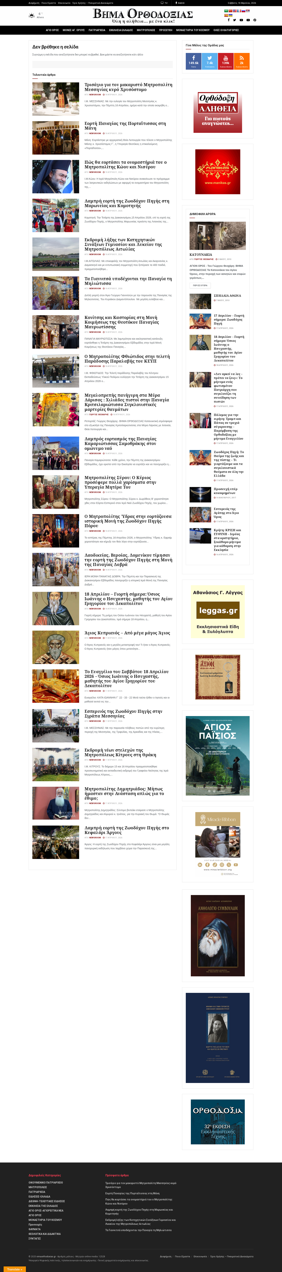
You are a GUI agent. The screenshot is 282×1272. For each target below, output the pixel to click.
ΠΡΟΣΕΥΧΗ (165, 30)
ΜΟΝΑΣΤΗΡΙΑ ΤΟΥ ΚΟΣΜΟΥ (193, 30)
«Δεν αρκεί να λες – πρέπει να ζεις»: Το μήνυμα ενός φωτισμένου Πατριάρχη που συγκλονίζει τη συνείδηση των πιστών (228, 388)
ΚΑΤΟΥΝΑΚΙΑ (201, 254)
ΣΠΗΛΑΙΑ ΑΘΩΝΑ (227, 295)
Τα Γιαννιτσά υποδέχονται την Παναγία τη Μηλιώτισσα (128, 281)
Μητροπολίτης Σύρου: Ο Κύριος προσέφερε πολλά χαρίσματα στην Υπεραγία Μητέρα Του (120, 482)
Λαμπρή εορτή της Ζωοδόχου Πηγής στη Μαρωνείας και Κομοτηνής (127, 203)
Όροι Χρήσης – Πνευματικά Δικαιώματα (92, 3)
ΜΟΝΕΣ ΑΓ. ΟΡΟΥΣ (74, 30)
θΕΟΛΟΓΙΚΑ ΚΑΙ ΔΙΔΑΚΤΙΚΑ (45, 1234)
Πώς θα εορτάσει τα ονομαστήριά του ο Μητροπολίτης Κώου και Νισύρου (126, 164)
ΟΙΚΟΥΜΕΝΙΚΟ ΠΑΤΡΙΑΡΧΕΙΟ (46, 1182)
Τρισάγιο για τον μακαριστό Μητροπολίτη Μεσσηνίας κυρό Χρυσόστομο (128, 87)
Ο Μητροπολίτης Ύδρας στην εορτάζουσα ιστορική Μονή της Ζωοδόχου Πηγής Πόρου (128, 520)
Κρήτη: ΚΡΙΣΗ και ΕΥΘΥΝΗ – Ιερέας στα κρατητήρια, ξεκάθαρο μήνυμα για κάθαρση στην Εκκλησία (227, 540)
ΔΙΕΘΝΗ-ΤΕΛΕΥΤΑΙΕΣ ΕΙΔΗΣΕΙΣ (47, 1201)
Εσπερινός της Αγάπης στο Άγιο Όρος (226, 513)
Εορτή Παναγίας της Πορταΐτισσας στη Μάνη (125, 125)
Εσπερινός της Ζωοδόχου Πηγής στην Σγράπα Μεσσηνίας (123, 713)
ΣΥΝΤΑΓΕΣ (35, 1238)
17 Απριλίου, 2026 (112, 638)
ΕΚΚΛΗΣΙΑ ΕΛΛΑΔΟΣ (121, 30)
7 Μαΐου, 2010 (221, 300)
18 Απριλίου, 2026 (112, 95)
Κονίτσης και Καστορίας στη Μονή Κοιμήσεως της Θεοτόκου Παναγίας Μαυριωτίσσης (122, 322)
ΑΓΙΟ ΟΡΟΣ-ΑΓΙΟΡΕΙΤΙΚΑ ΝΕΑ (46, 1210)
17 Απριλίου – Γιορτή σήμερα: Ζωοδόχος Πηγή (229, 319)
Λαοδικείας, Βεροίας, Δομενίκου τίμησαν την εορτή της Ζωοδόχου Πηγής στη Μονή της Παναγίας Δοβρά (128, 559)
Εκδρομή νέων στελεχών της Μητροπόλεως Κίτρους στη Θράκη (120, 752)
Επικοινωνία (64, 3)
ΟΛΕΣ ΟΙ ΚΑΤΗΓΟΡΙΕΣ (226, 30)
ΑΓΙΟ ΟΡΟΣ (52, 30)
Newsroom (95, 95)
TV (164, 3)
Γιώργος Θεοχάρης (99, 414)
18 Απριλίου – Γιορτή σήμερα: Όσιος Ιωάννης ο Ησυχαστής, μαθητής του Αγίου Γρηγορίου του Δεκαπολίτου (129, 598)
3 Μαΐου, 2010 (223, 259)
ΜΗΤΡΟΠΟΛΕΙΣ (146, 30)
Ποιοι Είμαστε (49, 3)
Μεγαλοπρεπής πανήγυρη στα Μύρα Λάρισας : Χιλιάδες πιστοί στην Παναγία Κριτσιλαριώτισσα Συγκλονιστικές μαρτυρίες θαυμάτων (127, 402)
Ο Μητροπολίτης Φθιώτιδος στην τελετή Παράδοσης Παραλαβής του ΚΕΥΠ (127, 358)
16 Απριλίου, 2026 (223, 554)
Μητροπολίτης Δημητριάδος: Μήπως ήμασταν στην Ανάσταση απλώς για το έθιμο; (124, 793)
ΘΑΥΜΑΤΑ (34, 1229)
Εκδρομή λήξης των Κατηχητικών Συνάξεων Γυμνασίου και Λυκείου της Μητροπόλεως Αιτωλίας (123, 244)
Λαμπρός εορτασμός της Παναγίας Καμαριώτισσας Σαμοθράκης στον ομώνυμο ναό (120, 443)
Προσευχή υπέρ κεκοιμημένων (225, 491)
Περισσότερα (200, 285)
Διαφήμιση (34, 3)
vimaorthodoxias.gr (46, 1256)
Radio (180, 3)
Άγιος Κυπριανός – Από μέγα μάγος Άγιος (127, 633)
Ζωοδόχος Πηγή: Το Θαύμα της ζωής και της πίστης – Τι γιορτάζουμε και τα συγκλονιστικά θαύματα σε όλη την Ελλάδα (229, 464)
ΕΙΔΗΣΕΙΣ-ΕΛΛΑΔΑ (39, 1196)
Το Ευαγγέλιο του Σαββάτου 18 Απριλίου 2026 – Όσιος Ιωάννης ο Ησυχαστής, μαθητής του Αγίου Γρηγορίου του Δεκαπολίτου (127, 679)
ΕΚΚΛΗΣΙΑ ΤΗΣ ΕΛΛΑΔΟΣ (43, 1206)
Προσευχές (35, 1224)
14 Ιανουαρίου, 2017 (225, 498)
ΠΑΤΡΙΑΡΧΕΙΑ (97, 30)
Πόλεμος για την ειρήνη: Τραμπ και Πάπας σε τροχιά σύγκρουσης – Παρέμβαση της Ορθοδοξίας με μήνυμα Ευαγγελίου (228, 427)
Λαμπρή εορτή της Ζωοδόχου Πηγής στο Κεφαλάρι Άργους (127, 830)
